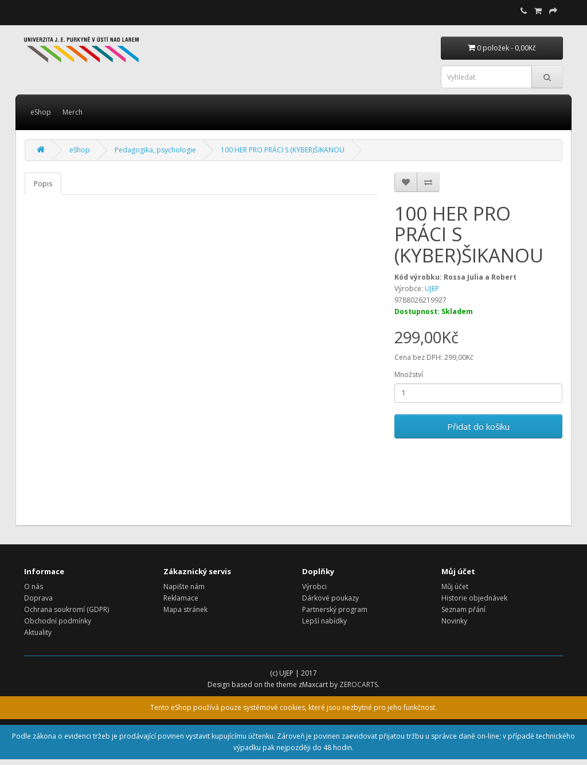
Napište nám (184, 586)
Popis (43, 184)
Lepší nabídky (324, 621)
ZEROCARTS (358, 684)
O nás (33, 586)
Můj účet (454, 586)
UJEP (432, 288)
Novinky (454, 621)
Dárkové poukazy (330, 598)
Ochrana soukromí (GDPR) (66, 609)
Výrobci (314, 586)
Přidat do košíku (478, 426)
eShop (40, 112)
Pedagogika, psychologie (155, 150)
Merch (72, 112)
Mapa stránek (185, 609)
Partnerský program (334, 609)
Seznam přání (463, 609)
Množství (408, 374)
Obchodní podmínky (57, 621)
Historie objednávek (474, 598)
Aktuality (38, 632)
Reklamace (180, 598)
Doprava (38, 598)
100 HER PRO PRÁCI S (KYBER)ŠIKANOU (283, 150)
